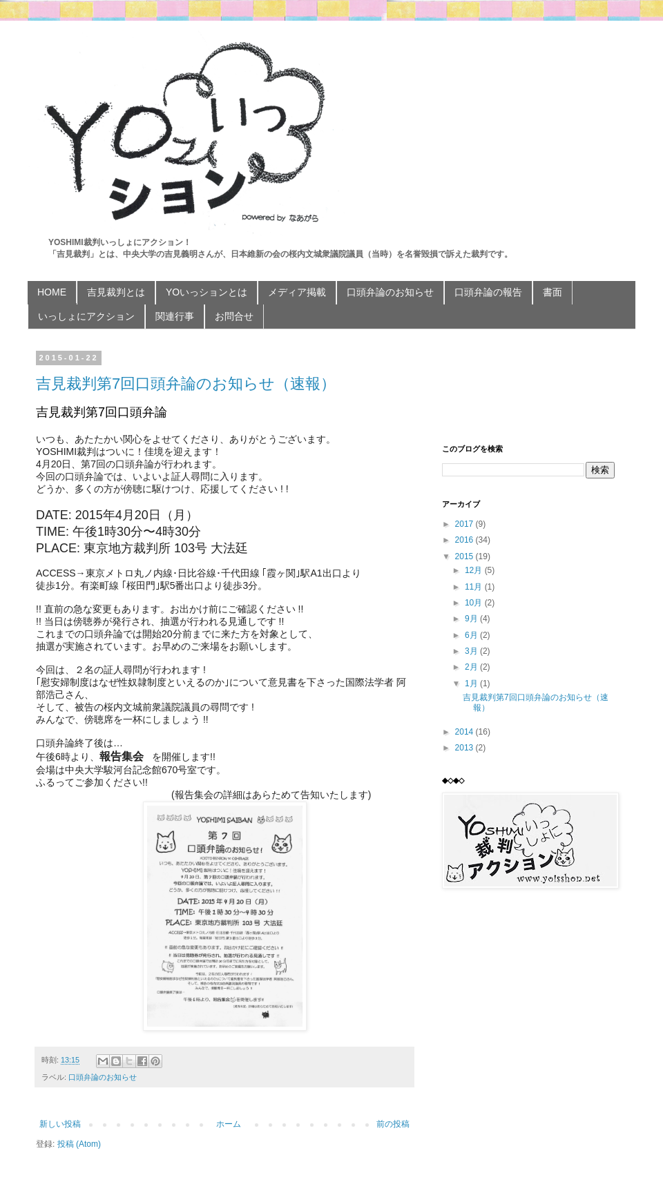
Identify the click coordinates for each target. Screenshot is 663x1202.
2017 (465, 524)
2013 (465, 748)
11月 (475, 587)
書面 (552, 292)
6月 (472, 635)
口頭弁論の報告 (488, 292)
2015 (465, 556)
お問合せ (234, 316)
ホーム (228, 1124)
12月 (475, 570)
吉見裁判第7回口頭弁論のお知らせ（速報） (186, 383)
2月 (472, 667)
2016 (465, 540)
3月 (472, 651)
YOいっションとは (206, 292)
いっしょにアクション (86, 316)
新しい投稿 (60, 1124)
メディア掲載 (297, 292)
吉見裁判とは (116, 292)
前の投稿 (393, 1124)
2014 (465, 732)
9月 (472, 618)
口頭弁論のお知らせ (390, 292)
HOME (51, 292)
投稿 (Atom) (79, 1144)
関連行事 (174, 316)
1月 (472, 683)
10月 (475, 603)
